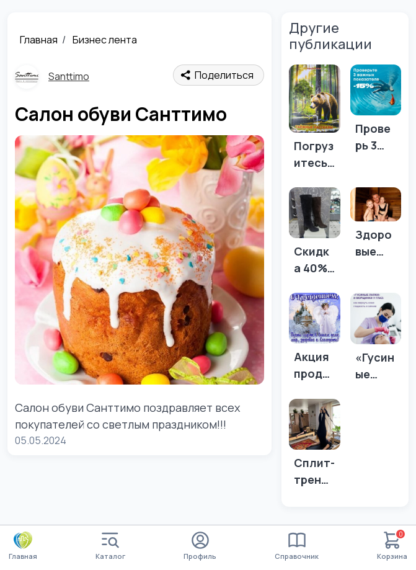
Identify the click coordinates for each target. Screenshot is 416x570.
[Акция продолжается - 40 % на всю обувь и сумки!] (314, 340)
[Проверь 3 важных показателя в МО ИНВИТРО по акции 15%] (376, 113)
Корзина (392, 546)
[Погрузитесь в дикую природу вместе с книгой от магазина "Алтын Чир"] (314, 121)
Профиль (200, 546)
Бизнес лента (105, 40)
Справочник (297, 546)
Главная (39, 40)
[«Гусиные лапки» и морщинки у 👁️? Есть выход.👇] (376, 341)
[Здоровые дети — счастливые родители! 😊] (376, 226)
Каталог (110, 546)
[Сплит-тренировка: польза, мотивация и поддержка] (314, 447)
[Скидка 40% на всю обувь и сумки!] (314, 235)
